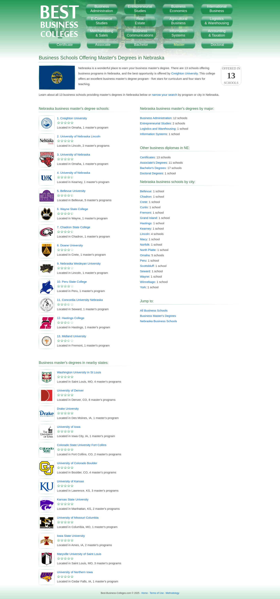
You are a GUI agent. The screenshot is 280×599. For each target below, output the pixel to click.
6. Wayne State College (72, 209)
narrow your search (164, 94)
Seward (145, 271)
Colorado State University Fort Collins (81, 445)
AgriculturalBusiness (178, 21)
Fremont (145, 212)
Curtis (144, 207)
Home (144, 593)
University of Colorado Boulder (77, 463)
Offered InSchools (231, 75)
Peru (143, 260)
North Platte (148, 250)
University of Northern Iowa (75, 572)
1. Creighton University (72, 118)
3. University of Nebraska (73, 154)
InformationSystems (178, 33)
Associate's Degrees (153, 162)
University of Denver (70, 390)
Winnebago (147, 282)
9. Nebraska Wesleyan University (79, 263)
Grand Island (148, 218)
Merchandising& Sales (101, 33)
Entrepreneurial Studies (155, 123)
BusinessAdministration (101, 9)
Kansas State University (72, 499)
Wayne (144, 276)
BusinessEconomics (178, 9)
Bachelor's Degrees (153, 168)
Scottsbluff (147, 266)
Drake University (68, 408)
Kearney (145, 228)
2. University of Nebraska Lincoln (78, 136)
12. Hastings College (70, 318)
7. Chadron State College (73, 227)
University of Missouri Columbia (77, 517)
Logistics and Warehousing (158, 128)
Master (179, 45)
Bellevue (145, 191)
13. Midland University (71, 336)
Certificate (65, 45)
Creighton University (184, 73)
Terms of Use (157, 593)
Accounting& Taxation (216, 33)
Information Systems (153, 134)
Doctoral (217, 45)
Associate (103, 45)
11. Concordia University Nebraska (80, 299)
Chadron (145, 196)
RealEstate (140, 21)
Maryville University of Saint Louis (79, 554)
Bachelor (141, 45)
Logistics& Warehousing (217, 21)
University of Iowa (68, 426)
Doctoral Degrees (151, 173)
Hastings (145, 223)
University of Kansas (70, 481)
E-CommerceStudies (101, 21)
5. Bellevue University (71, 190)
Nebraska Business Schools (158, 321)
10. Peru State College (72, 281)
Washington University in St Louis (79, 372)
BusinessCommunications (140, 33)
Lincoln (144, 234)
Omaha (145, 255)
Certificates (147, 157)
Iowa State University (71, 535)
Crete (143, 202)
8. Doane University (70, 245)
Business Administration (155, 118)
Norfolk (144, 244)
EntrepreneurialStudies (140, 9)
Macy (143, 239)
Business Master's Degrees (158, 315)
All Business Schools (153, 310)
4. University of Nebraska (73, 172)
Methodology (172, 593)
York (143, 287)
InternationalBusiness (216, 9)
